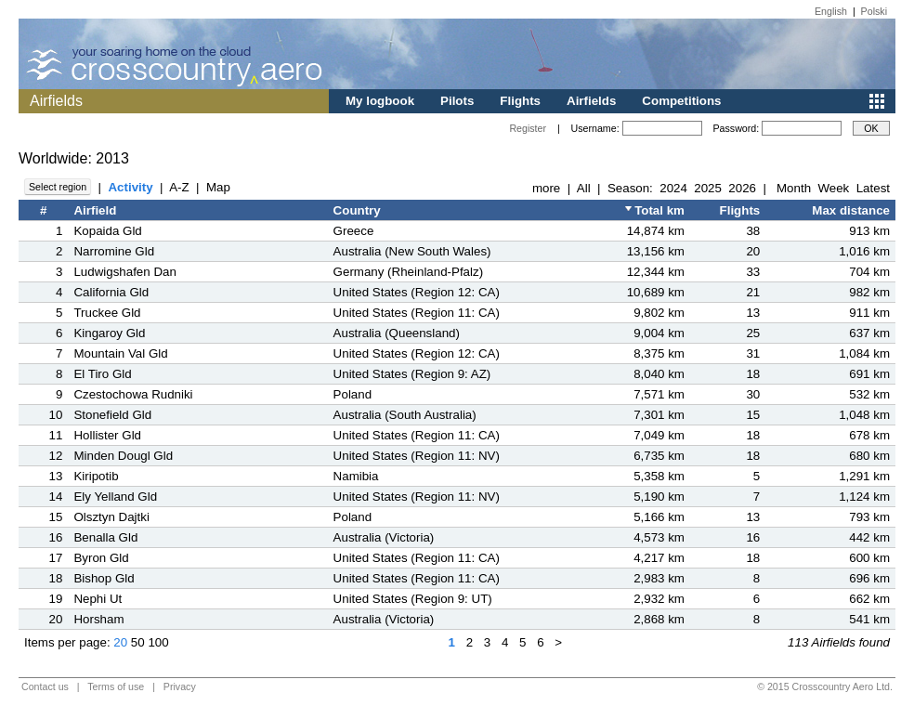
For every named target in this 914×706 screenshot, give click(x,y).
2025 (708, 188)
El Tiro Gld (102, 374)
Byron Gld (100, 558)
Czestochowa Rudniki (132, 394)
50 (138, 642)
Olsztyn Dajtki (111, 517)
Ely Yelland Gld (115, 496)
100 (158, 642)
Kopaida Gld (107, 231)
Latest (873, 188)
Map (218, 187)
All (584, 188)
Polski (874, 11)
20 (120, 642)
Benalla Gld (105, 537)
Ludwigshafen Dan (124, 272)
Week (833, 188)
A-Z (179, 187)
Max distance (851, 210)
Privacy (179, 686)
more (546, 188)
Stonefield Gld (112, 415)
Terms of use (115, 686)
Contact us (45, 686)
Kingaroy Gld (109, 333)
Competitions (681, 101)
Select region (57, 186)
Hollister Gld (107, 435)
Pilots (457, 101)
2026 (742, 188)
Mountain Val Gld (120, 353)
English (831, 11)
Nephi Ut (97, 599)
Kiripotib (95, 476)
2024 (673, 188)
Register (527, 128)
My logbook (380, 101)
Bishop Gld (103, 578)
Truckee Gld (106, 313)
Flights (520, 101)
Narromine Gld (113, 251)
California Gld (111, 292)
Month (794, 188)
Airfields (591, 101)
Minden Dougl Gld (123, 456)
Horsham (98, 619)
